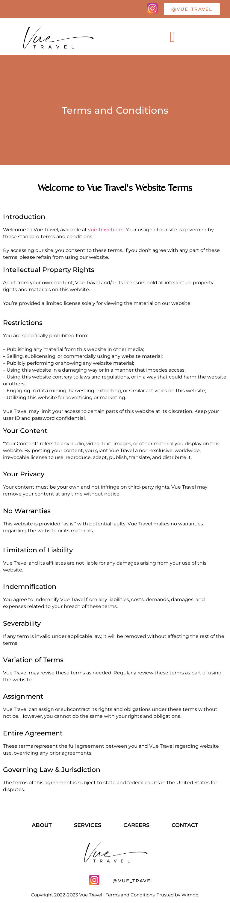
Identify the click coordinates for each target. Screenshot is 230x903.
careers (136, 825)
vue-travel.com (106, 229)
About (42, 825)
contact (185, 825)
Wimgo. (190, 895)
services (87, 825)
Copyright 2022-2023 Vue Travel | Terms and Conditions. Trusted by (106, 895)
